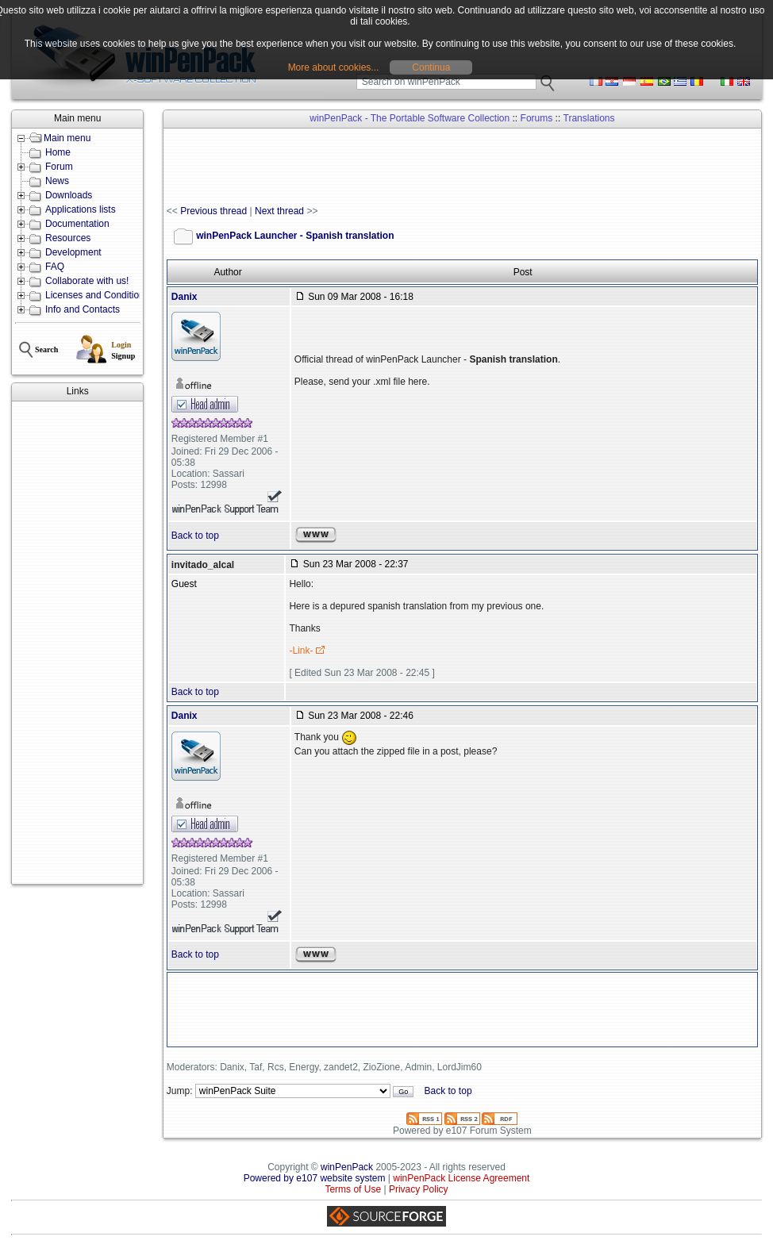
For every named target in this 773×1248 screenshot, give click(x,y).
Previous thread (213, 211)
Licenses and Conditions (97, 295)
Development (73, 252)
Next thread (279, 211)
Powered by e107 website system (315, 1178)
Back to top (195, 535)
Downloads (68, 195)
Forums (537, 118)
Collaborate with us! (87, 280)
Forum (59, 166)
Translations (589, 118)
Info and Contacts (82, 309)
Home (58, 152)
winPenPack (347, 1167)
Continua (431, 67)
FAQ (54, 266)
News (57, 180)
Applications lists (80, 209)
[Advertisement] (77, 643)
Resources (67, 238)
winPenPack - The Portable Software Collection (410, 118)
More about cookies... (333, 67)
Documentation (77, 223)
